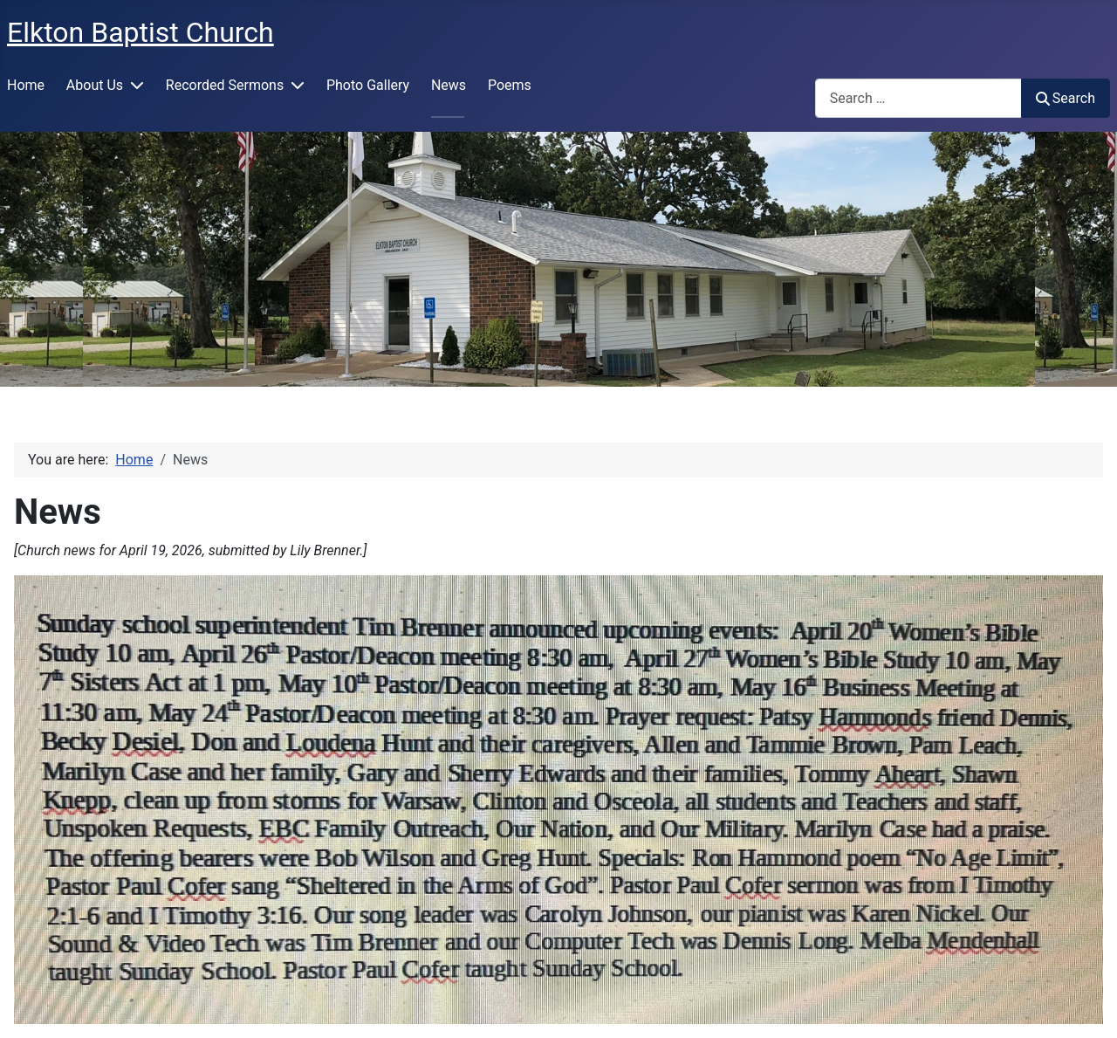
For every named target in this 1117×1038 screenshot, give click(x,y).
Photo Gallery (367, 85)
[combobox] (918, 98)
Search (1065, 98)
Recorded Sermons (225, 85)
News (448, 85)
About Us (94, 85)
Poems (509, 85)
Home (26, 85)
